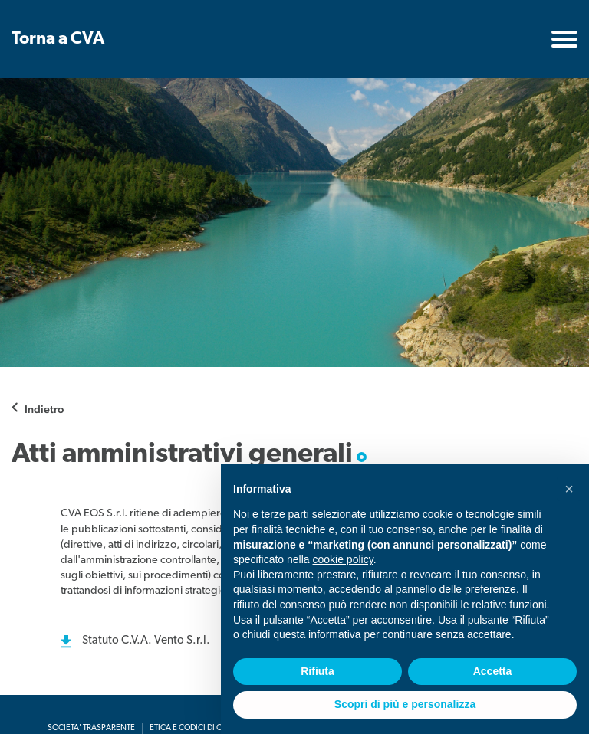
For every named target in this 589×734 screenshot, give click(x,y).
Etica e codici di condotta (204, 728)
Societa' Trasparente (91, 728)
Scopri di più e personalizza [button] (404, 704)
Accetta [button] (492, 671)
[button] (569, 489)
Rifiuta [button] (317, 671)
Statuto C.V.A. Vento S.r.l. (146, 641)
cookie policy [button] (343, 559)
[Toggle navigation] (564, 39)
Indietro (44, 408)
